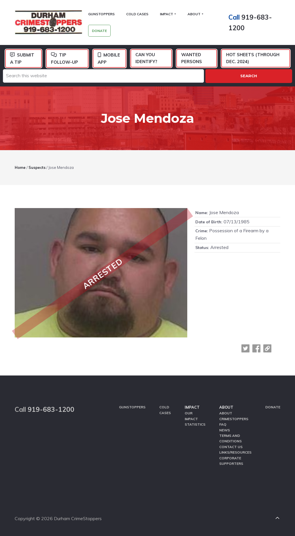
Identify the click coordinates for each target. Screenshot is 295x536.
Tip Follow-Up (64, 58)
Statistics (195, 424)
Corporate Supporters (231, 461)
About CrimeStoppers (233, 416)
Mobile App (109, 58)
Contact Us (231, 447)
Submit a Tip (22, 58)
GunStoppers (132, 407)
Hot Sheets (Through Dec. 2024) (252, 58)
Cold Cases (165, 410)
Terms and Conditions (230, 438)
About (226, 407)
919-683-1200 (51, 409)
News (224, 430)
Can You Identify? (146, 58)
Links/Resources (235, 452)
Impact (192, 407)
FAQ (222, 424)
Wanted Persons (191, 58)
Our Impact (191, 416)
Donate (272, 407)
